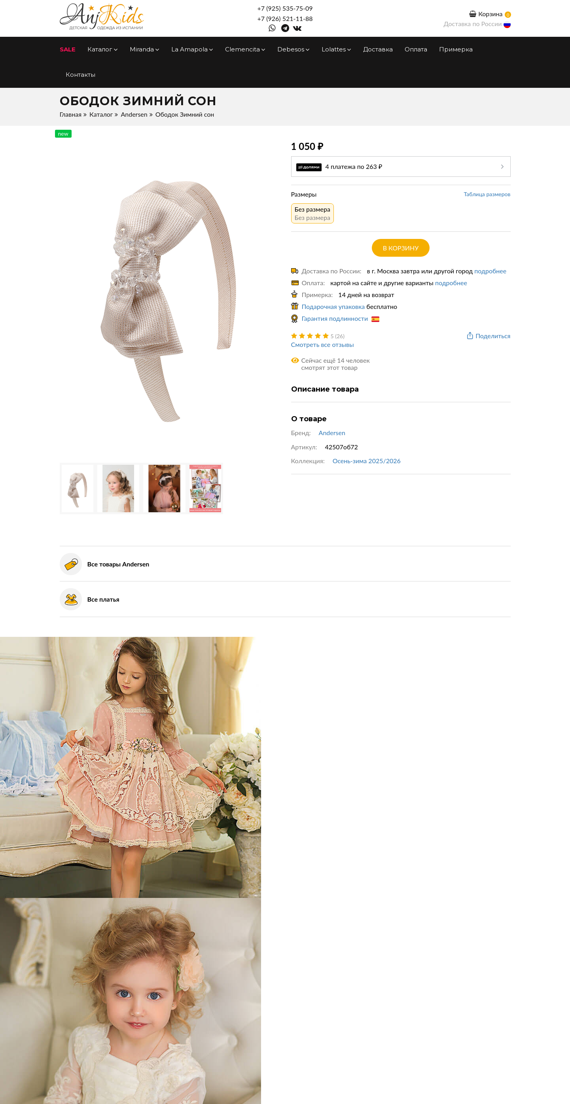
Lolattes (336, 49)
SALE (68, 49)
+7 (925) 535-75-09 (285, 8)
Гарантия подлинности (341, 318)
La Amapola (192, 49)
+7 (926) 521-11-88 (285, 18)
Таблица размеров (487, 194)
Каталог (102, 49)
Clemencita (245, 49)
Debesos (293, 49)
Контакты (80, 74)
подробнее (490, 271)
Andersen (134, 114)
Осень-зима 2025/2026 (367, 460)
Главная (71, 114)
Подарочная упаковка (333, 306)
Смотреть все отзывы (322, 344)
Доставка (378, 49)
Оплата (416, 49)
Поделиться (487, 336)
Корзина (485, 13)
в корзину (401, 248)
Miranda (144, 49)
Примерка (456, 49)
